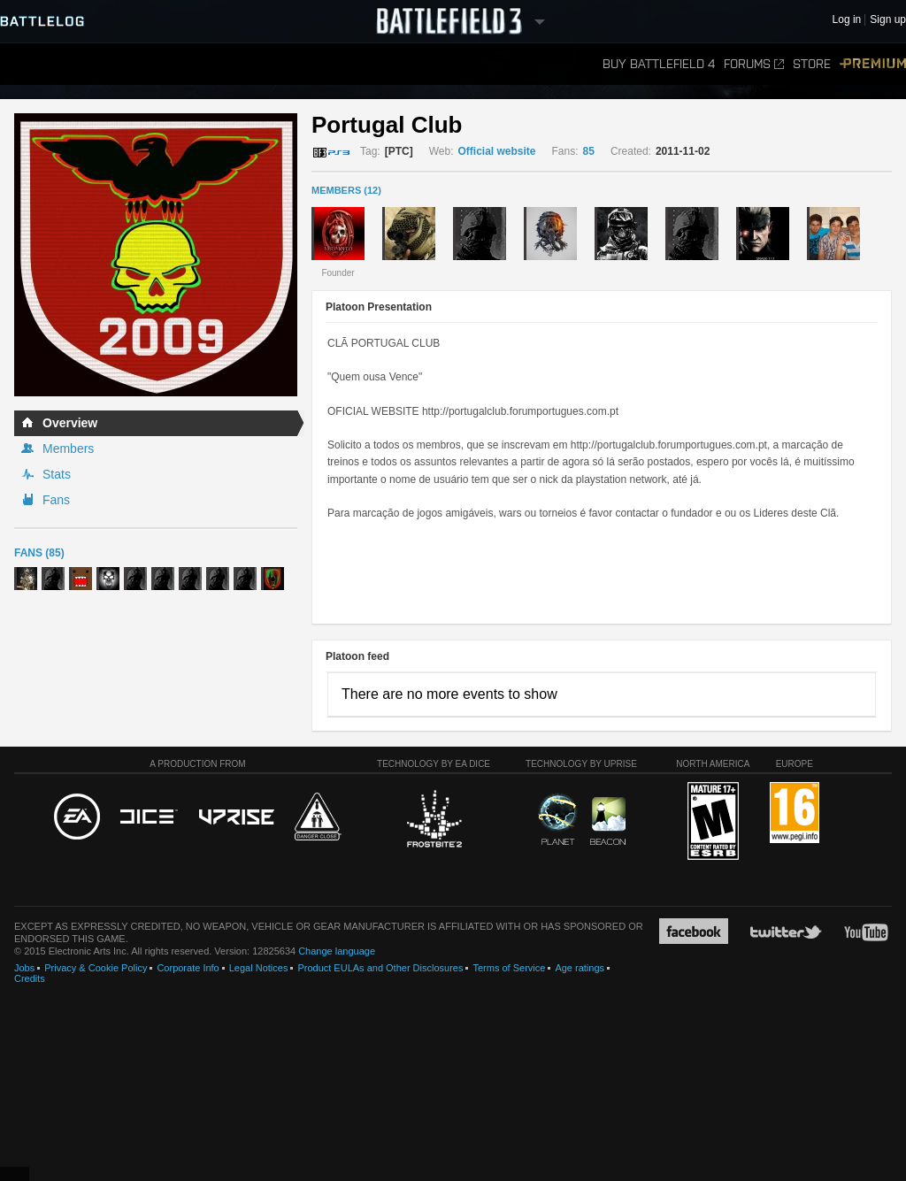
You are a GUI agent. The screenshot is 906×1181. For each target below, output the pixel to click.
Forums (754, 64)
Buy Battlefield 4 (659, 64)
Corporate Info (188, 967)
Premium (873, 64)
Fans (56, 500)
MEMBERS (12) (346, 190)
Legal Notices (258, 967)
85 (589, 151)
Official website (496, 151)
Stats (56, 474)
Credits (29, 978)
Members (68, 448)
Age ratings (579, 967)
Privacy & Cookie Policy (95, 967)
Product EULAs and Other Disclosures (380, 967)
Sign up (888, 20)
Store (812, 64)
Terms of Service (508, 967)
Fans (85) (39, 553)
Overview (69, 423)
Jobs (24, 967)
